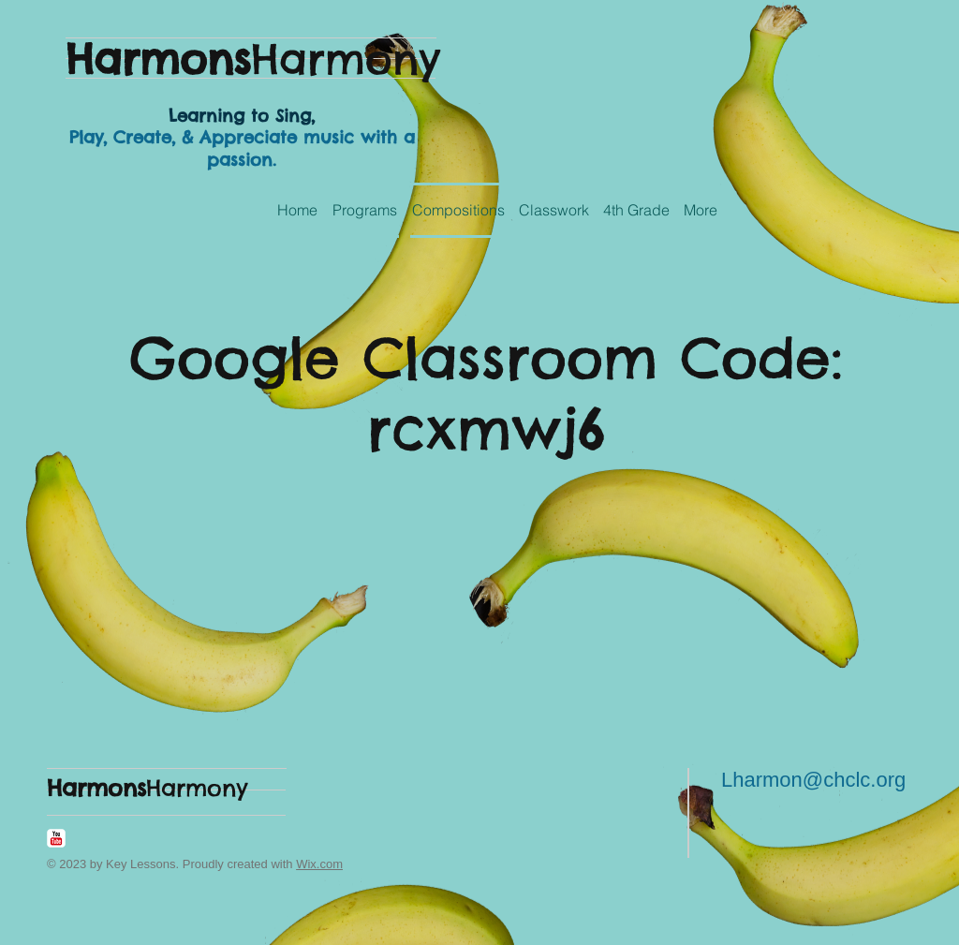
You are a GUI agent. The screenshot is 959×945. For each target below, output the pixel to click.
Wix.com (319, 864)
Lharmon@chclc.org (813, 779)
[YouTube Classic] (56, 838)
